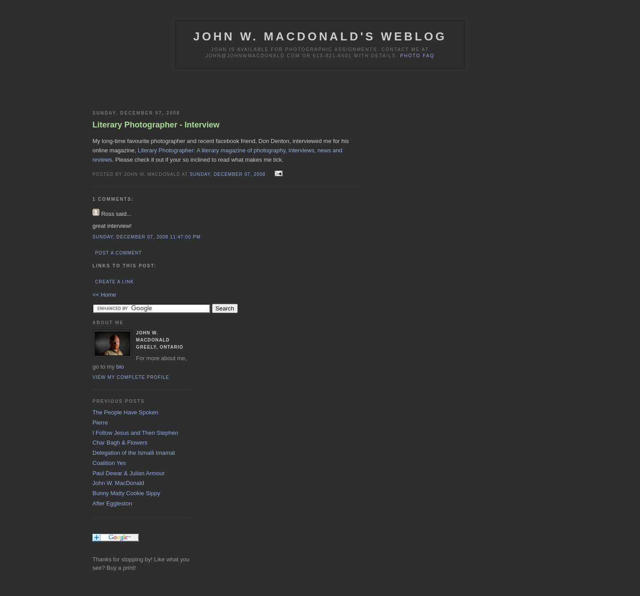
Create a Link (114, 281)
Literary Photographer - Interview (156, 124)
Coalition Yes (109, 463)
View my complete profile (130, 377)
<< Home (104, 294)
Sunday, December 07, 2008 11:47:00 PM (146, 236)
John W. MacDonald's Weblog (320, 36)
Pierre (100, 422)
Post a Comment (118, 252)
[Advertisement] (196, 88)
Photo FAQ (417, 55)
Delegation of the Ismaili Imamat (133, 452)
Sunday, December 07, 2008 (229, 174)
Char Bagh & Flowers (120, 442)
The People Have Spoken (125, 412)
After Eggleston (112, 503)
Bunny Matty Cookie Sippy (126, 493)
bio (120, 366)
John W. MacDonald (118, 483)
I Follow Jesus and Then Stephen (135, 432)
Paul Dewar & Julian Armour (128, 473)
